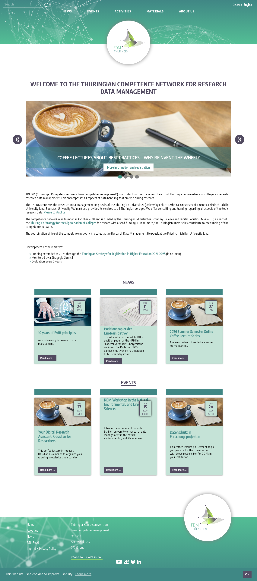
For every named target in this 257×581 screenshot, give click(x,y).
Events (93, 11)
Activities (123, 11)
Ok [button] (247, 574)
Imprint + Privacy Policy (41, 548)
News (67, 11)
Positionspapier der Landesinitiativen (118, 331)
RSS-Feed (33, 542)
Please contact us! (55, 212)
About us (186, 11)
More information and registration (128, 167)
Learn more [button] (83, 574)
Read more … (48, 358)
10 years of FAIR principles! (57, 332)
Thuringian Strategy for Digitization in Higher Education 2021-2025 (123, 254)
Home (30, 524)
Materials (155, 11)
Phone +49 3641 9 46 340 (87, 557)
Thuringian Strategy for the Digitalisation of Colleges (63, 223)
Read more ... (47, 469)
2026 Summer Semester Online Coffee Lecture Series (191, 333)
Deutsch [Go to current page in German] (237, 5)
